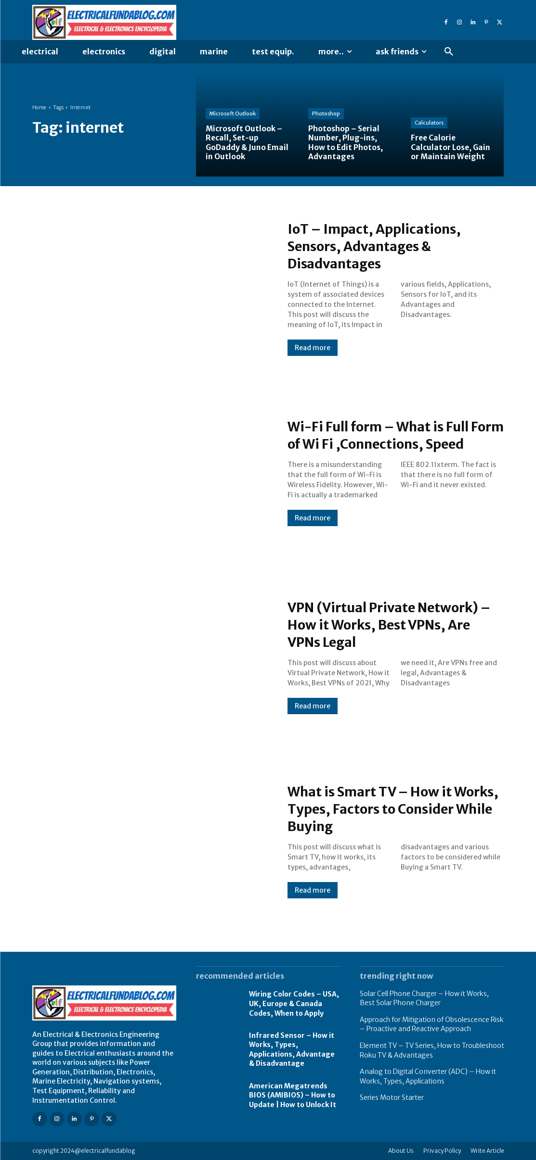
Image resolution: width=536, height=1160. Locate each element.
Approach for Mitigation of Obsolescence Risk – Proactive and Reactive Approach (432, 1024)
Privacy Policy (442, 1150)
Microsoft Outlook (232, 114)
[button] (448, 52)
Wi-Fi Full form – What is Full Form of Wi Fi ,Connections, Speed (388, 434)
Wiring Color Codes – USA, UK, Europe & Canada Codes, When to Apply (294, 1003)
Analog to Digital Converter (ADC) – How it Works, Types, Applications (428, 1076)
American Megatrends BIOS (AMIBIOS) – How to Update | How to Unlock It (292, 1095)
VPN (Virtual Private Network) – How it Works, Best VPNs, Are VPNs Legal (395, 624)
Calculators (429, 123)
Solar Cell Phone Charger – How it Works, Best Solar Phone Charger (424, 998)
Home (39, 107)
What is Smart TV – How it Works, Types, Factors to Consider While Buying (378, 808)
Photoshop (326, 114)
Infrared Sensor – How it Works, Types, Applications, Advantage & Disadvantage (292, 1049)
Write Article (487, 1150)
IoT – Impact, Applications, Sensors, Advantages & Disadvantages (383, 245)
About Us (401, 1150)
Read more (312, 347)
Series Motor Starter (392, 1097)
